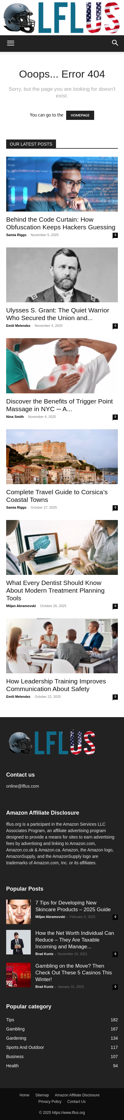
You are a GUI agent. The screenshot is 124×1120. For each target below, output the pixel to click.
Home (25, 1095)
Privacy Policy (50, 1101)
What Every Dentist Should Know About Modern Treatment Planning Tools (55, 590)
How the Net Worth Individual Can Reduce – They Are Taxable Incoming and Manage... (74, 940)
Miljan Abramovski (21, 606)
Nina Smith (15, 417)
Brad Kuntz (44, 954)
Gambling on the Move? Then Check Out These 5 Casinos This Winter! (73, 972)
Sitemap (42, 1095)
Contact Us (76, 1101)
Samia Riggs (16, 235)
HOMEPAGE (80, 115)
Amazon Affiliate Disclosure (77, 1095)
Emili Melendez (18, 325)
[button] (10, 43)
